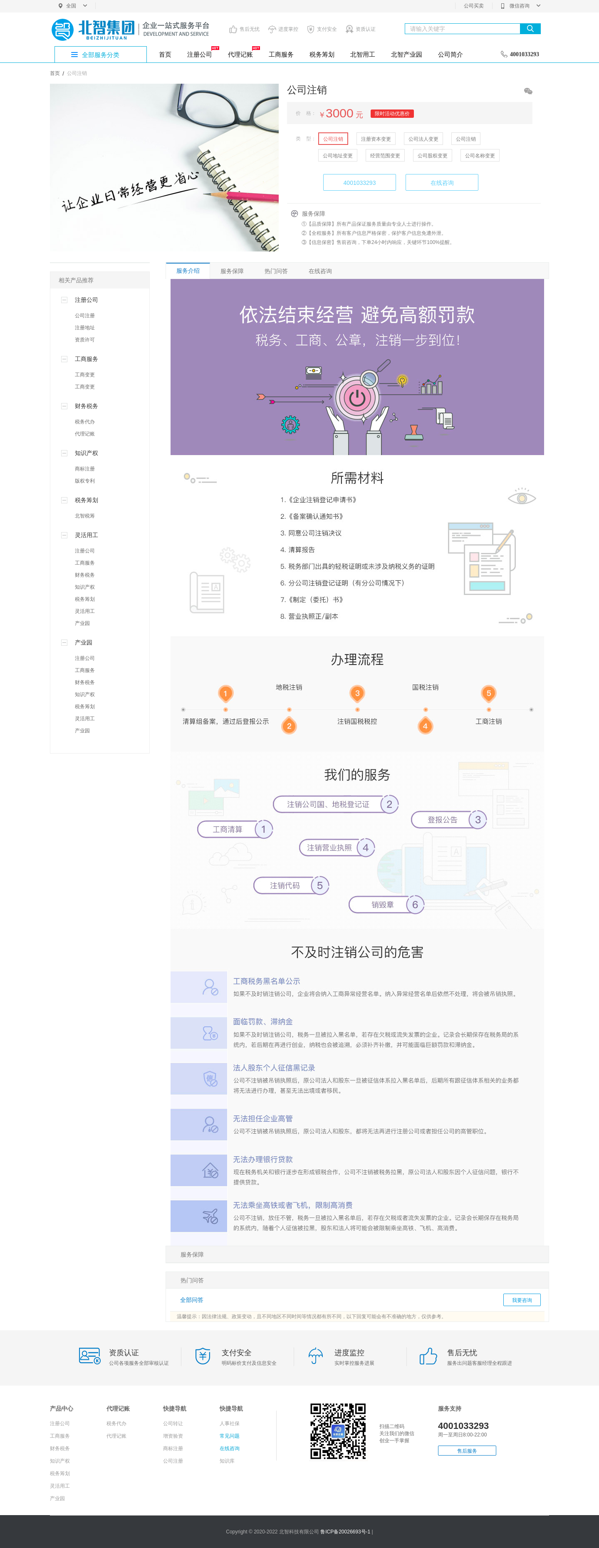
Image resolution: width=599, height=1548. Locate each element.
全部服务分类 (100, 54)
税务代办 (85, 422)
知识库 (227, 1460)
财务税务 (85, 575)
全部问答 (191, 1300)
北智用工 (362, 54)
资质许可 (85, 340)
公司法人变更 (423, 139)
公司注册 (85, 316)
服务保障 (232, 271)
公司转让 (173, 1423)
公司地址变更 (338, 156)
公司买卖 (474, 6)
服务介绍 (188, 270)
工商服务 (281, 54)
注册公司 (202, 52)
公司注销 (333, 139)
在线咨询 (442, 182)
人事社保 (230, 1423)
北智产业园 (406, 54)
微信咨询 (520, 5)
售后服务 (467, 1451)
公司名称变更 (480, 156)
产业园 (82, 623)
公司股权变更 (433, 156)
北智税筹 (85, 516)
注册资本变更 (376, 139)
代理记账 (243, 52)
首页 (165, 54)
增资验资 (173, 1436)
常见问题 (230, 1436)
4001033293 (360, 182)
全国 (76, 5)
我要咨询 (522, 1300)
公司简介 (450, 54)
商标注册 (85, 469)
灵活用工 (85, 611)
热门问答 (276, 271)
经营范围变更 (385, 156)
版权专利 (85, 481)
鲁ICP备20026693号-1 (345, 1532)
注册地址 (85, 328)
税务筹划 (321, 54)
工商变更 (85, 375)
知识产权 (85, 587)
